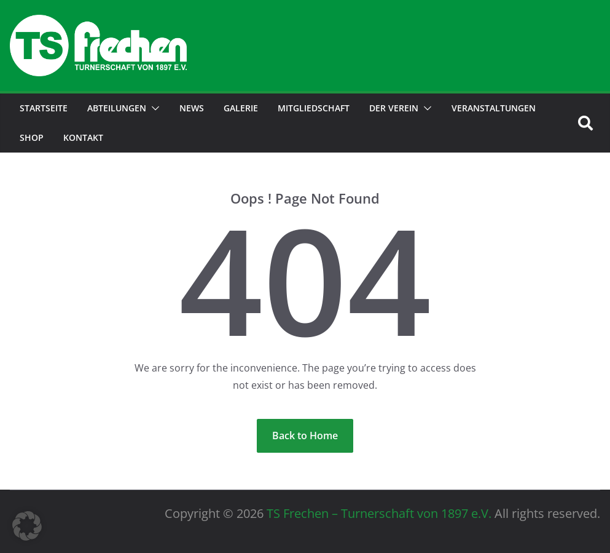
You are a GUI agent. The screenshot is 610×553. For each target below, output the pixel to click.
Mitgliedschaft (314, 108)
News (191, 108)
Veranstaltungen (494, 108)
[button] (153, 108)
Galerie (241, 108)
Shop (32, 137)
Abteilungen (116, 108)
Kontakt (83, 137)
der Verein (393, 108)
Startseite (44, 108)
